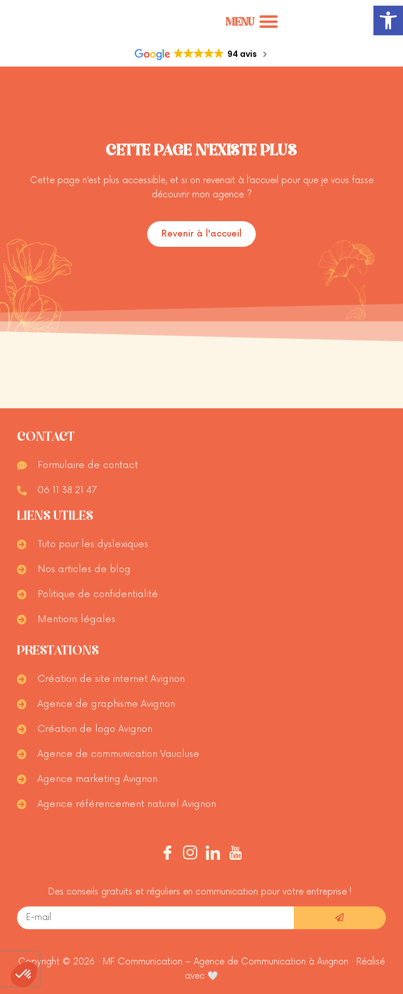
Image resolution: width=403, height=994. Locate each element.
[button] (388, 20)
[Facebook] (167, 854)
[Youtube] (235, 854)
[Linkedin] (213, 854)
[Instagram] (190, 854)
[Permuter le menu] (252, 21)
